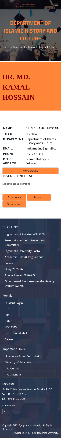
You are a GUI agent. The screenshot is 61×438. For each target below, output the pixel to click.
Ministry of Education (18, 362)
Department (18, 47)
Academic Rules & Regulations (24, 257)
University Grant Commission (23, 356)
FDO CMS (11, 327)
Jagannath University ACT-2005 (25, 234)
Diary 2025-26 (14, 269)
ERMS (8, 321)
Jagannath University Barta (22, 251)
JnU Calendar (13, 374)
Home (6, 47)
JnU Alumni (12, 368)
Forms (9, 263)
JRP (7, 309)
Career (9, 339)
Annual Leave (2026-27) (20, 275)
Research (38, 197)
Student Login (14, 303)
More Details (30, 170)
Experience (14, 197)
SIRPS (8, 315)
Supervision (14, 204)
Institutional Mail (16, 333)
